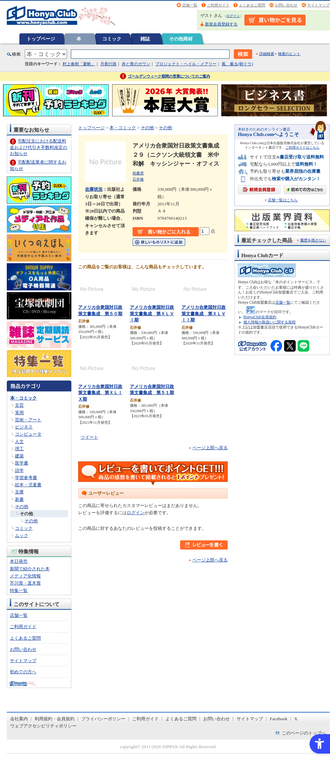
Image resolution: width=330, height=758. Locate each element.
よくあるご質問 (252, 5)
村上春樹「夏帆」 (79, 64)
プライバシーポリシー (103, 718)
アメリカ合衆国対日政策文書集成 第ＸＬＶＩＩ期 (203, 313)
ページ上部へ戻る (210, 447)
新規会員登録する (221, 24)
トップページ (41, 38)
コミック (111, 38)
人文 (19, 441)
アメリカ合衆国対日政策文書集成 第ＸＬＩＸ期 (100, 393)
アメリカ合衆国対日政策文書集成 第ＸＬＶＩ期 (152, 313)
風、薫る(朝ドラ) (237, 64)
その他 (21, 506)
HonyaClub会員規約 (259, 317)
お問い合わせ (286, 5)
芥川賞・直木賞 (25, 583)
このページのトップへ (304, 733)
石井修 (138, 179)
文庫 (19, 491)
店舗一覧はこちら (283, 200)
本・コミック (23, 398)
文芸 (19, 405)
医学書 (21, 463)
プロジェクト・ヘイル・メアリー (185, 64)
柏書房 (138, 173)
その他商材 (181, 38)
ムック (21, 535)
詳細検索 (266, 54)
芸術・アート (28, 419)
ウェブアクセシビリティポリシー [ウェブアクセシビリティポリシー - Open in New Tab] (43, 725)
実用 (19, 412)
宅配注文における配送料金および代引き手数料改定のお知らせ (38, 147)
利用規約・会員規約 (54, 718)
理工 (19, 448)
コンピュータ (28, 434)
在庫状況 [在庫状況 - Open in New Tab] (94, 189)
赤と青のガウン (136, 64)
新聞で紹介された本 (30, 568)
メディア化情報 (25, 575)
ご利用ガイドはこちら (302, 147)
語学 (19, 470)
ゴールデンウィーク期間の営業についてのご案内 (169, 76)
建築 (19, 455)
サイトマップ (318, 5)
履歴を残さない (313, 240)
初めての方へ (23, 671)
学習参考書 (26, 477)
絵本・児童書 (28, 484)
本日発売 (19, 561)
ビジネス (24, 426)
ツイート (89, 437)
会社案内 (19, 718)
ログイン (233, 16)
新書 (19, 499)
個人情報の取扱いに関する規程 (269, 322)
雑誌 (145, 38)
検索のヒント (289, 54)
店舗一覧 (189, 5)
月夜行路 (108, 64)
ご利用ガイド (218, 5)
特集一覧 (19, 590)
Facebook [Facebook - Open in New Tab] (279, 718)
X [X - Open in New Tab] (296, 718)
